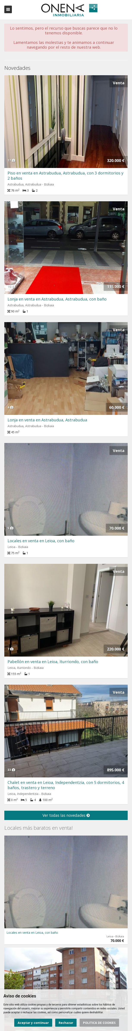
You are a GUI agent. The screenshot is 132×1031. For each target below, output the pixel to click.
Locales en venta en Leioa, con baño (41, 540)
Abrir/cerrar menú (8, 9)
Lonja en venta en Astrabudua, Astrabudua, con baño (57, 299)
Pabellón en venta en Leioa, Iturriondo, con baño (53, 661)
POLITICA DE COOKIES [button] (99, 1023)
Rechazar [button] (66, 1023)
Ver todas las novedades (66, 815)
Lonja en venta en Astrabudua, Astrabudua (47, 419)
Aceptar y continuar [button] (33, 1023)
